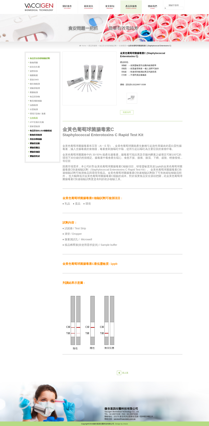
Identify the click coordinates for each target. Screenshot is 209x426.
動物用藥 (34, 62)
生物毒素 (122, 46)
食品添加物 (35, 96)
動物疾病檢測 (36, 135)
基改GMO (34, 79)
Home (84, 46)
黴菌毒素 (34, 75)
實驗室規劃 (35, 143)
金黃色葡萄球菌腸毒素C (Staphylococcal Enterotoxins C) (149, 46)
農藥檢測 (34, 92)
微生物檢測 (35, 84)
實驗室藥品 (35, 147)
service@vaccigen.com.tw (124, 419)
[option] (132, 98)
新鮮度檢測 (35, 126)
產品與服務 (92, 46)
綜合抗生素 (35, 67)
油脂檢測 (34, 105)
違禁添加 (34, 71)
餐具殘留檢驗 (36, 101)
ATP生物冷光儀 (37, 122)
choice (125, 424)
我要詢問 (127, 112)
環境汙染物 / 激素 (38, 113)
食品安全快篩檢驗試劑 (108, 46)
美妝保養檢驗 (36, 139)
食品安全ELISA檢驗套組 (41, 130)
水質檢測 (34, 109)
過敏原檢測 (35, 88)
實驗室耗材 (35, 156)
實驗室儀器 (35, 152)
